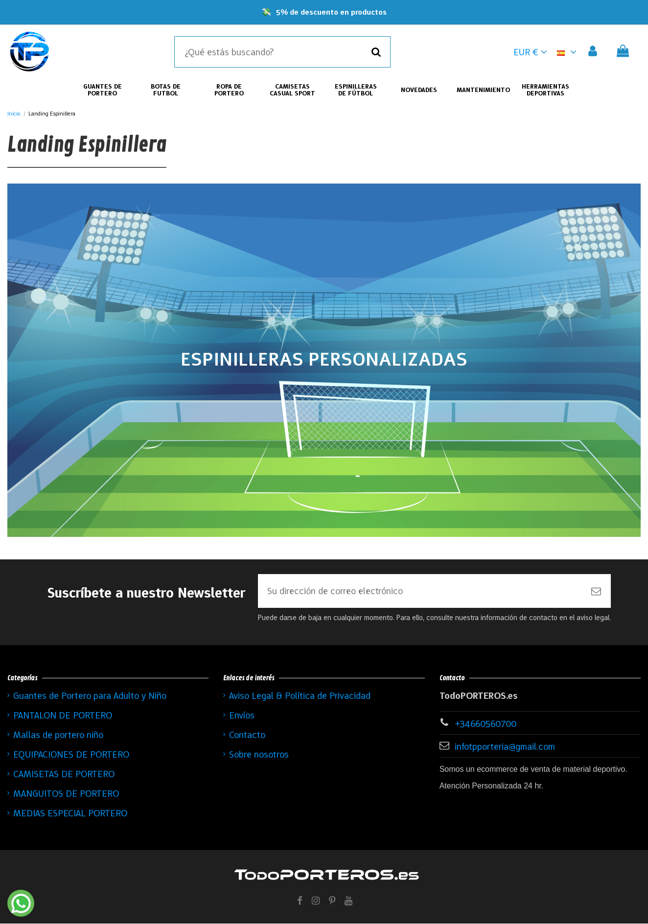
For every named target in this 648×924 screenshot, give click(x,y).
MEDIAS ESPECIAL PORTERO (70, 813)
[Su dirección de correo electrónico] (419, 591)
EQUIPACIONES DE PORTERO (71, 754)
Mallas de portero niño (58, 735)
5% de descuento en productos (331, 12)
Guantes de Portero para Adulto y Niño (89, 696)
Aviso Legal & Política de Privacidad (299, 696)
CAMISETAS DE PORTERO (64, 774)
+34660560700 (485, 723)
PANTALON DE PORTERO (62, 715)
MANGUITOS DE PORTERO (66, 793)
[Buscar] (376, 52)
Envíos (242, 715)
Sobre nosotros (259, 754)
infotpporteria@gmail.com (505, 746)
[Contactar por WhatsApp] (20, 903)
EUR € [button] (530, 52)
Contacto (247, 735)
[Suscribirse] (596, 591)
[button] (568, 52)
